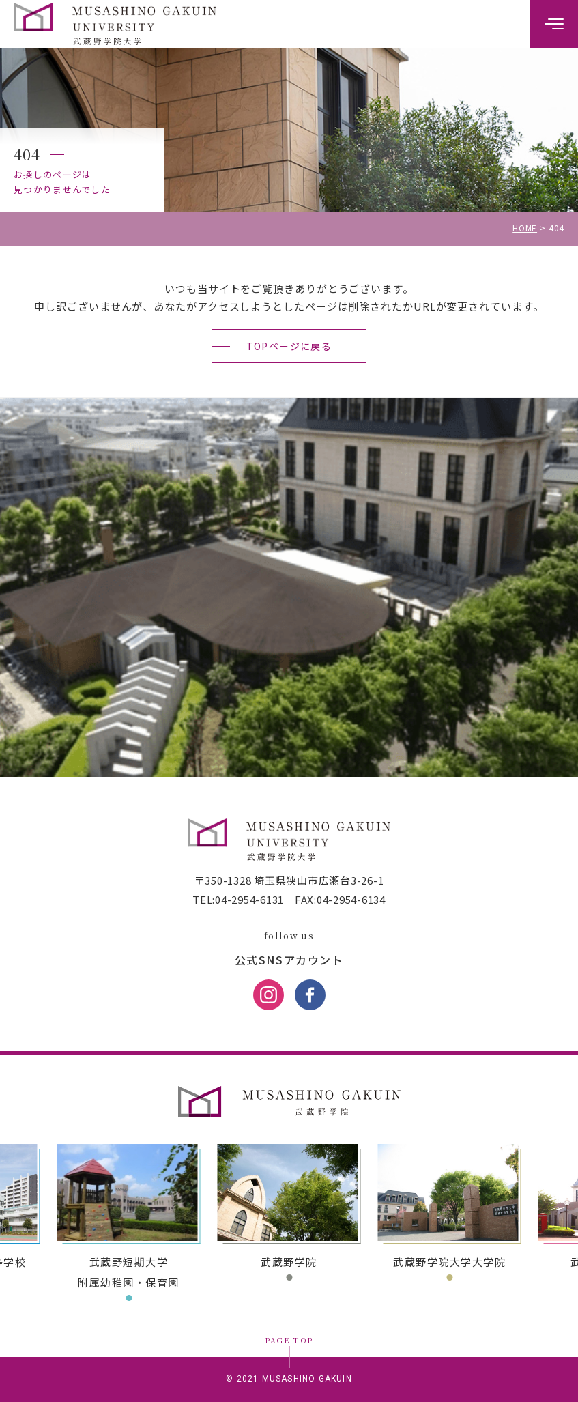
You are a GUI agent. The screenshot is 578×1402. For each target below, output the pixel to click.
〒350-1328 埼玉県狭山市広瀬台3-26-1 (289, 880)
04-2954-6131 (249, 899)
